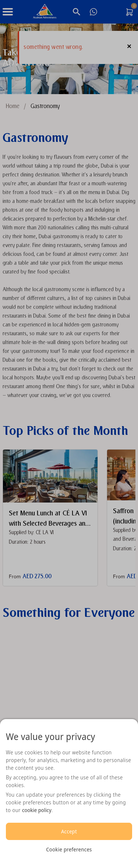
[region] (69, 792)
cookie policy (37, 810)
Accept (69, 831)
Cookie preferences (69, 849)
